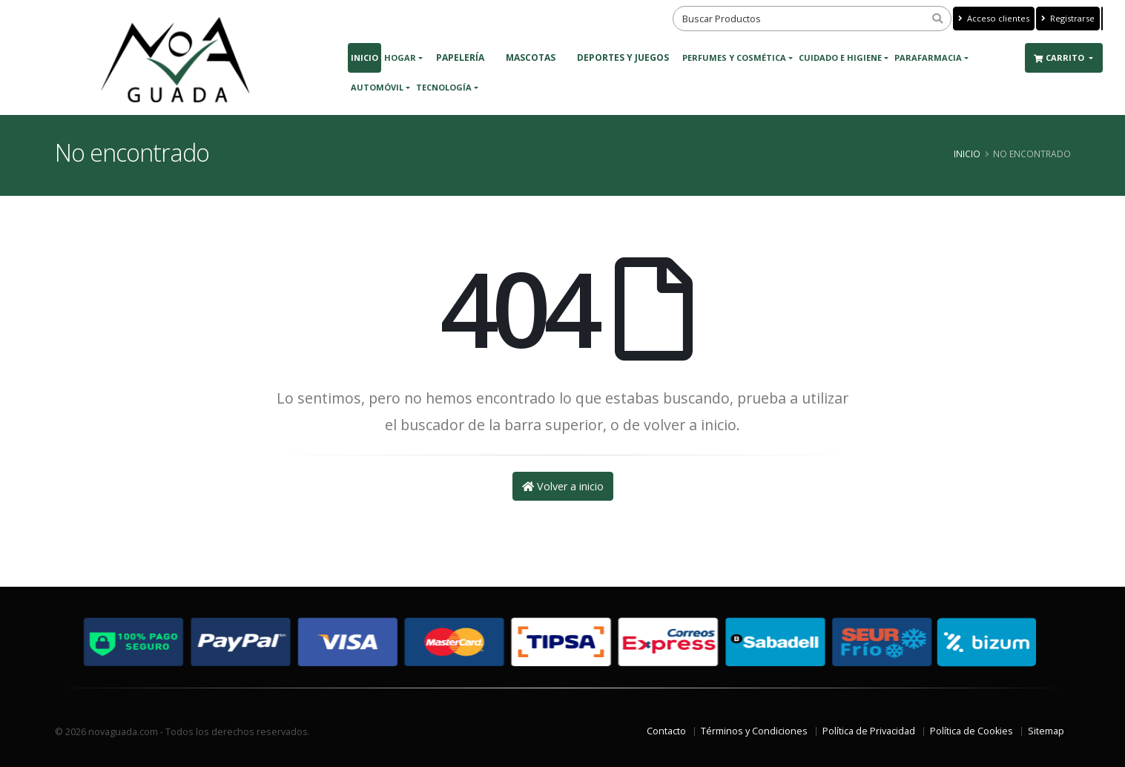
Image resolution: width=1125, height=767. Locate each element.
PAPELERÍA (460, 57)
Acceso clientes (993, 18)
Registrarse (1068, 18)
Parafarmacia (928, 57)
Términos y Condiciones (754, 731)
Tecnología (444, 87)
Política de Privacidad (868, 731)
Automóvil (377, 87)
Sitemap (1046, 731)
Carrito (1060, 57)
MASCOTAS (530, 57)
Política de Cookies (971, 731)
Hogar (400, 57)
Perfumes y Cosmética (734, 57)
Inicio (364, 57)
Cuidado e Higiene (840, 57)
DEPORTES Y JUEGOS (623, 57)
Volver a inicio (563, 486)
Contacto (666, 731)
